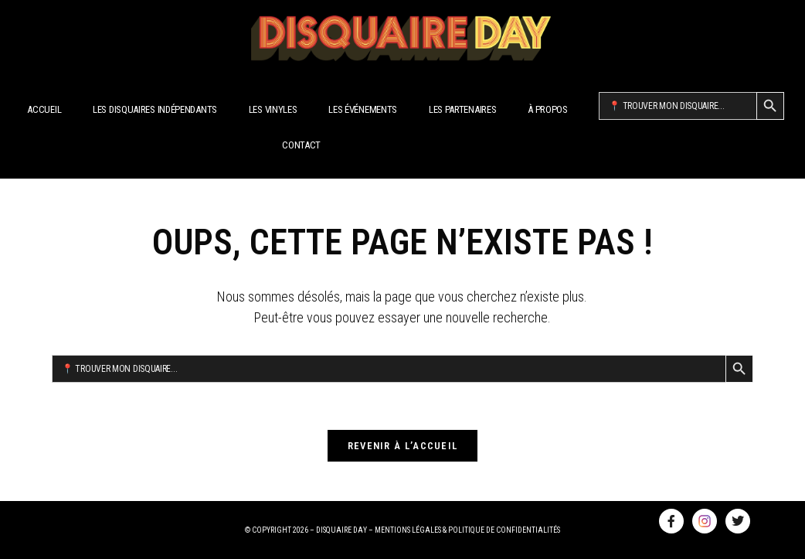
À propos (548, 109)
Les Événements (362, 109)
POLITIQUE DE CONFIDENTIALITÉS (504, 530)
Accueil (44, 109)
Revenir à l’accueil (403, 446)
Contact (301, 145)
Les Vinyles (273, 109)
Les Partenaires (463, 109)
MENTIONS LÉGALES (408, 530)
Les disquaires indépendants (155, 109)
